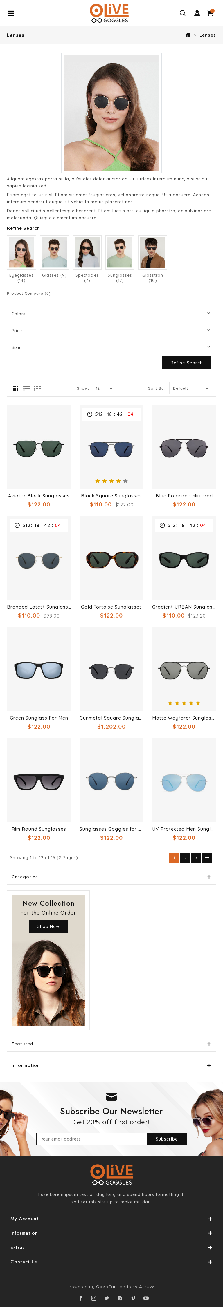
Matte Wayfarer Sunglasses (184, 718)
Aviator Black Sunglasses (39, 495)
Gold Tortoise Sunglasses (111, 606)
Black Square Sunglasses (111, 495)
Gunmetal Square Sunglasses (111, 718)
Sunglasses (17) (120, 278)
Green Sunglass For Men (39, 718)
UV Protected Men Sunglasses (184, 829)
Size (16, 347)
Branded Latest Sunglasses (39, 606)
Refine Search (187, 362)
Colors (19, 313)
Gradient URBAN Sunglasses (184, 606)
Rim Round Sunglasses (39, 829)
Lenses (207, 35)
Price (17, 330)
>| (207, 858)
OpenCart (107, 1287)
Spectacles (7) (87, 278)
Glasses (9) (54, 275)
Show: (83, 388)
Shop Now (48, 926)
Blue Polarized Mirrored (184, 495)
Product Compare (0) (29, 293)
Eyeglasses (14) (21, 278)
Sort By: (156, 388)
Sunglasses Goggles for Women (111, 829)
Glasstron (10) (152, 278)
